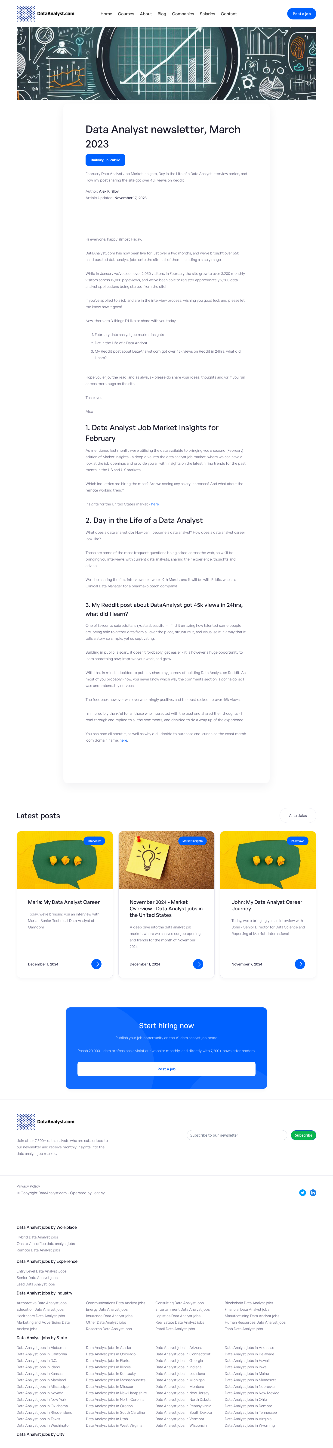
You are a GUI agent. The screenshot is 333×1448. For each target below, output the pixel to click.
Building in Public (105, 160)
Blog (162, 13)
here (155, 504)
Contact (229, 13)
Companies (183, 13)
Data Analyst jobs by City (40, 1434)
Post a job (302, 13)
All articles (298, 815)
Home (106, 13)
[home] (45, 14)
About (146, 13)
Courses (126, 13)
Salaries (207, 13)
